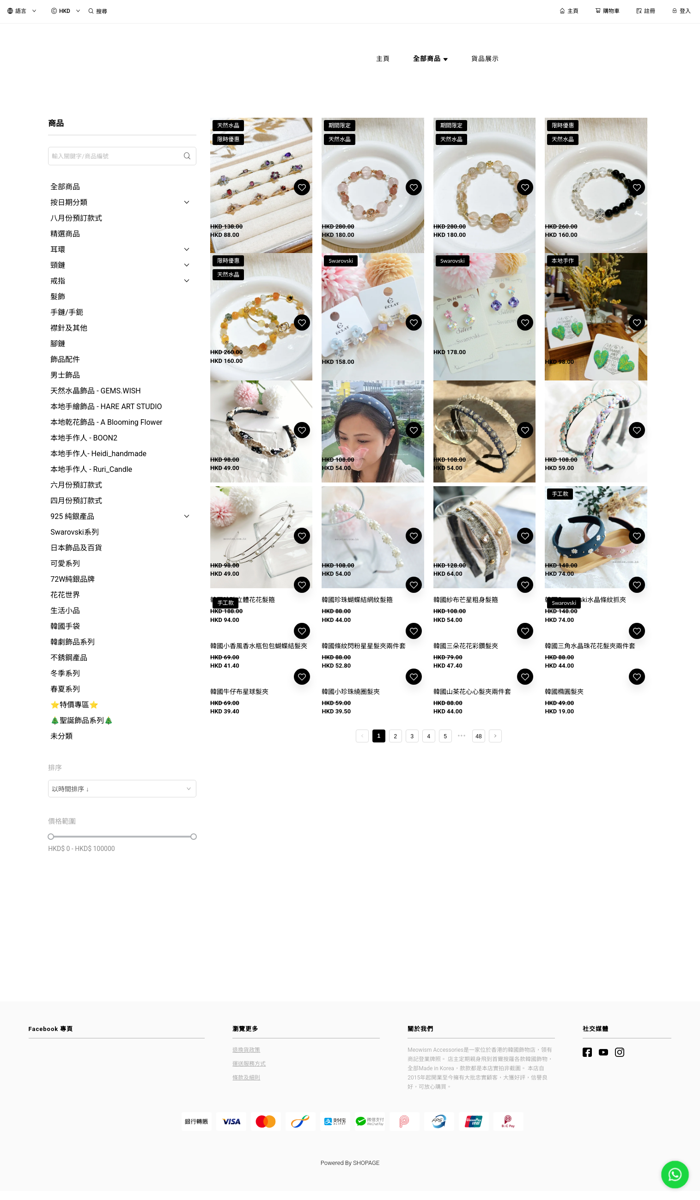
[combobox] (122, 788)
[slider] (51, 836)
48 (478, 934)
